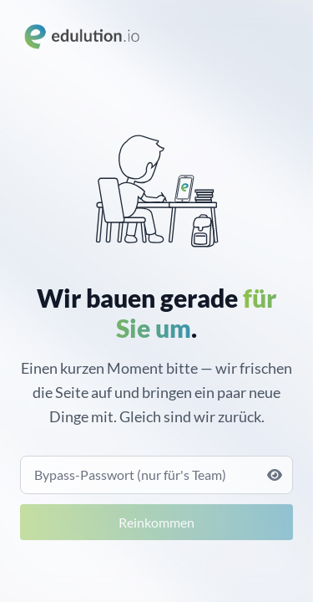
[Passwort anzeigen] (274, 475)
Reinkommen (156, 522)
